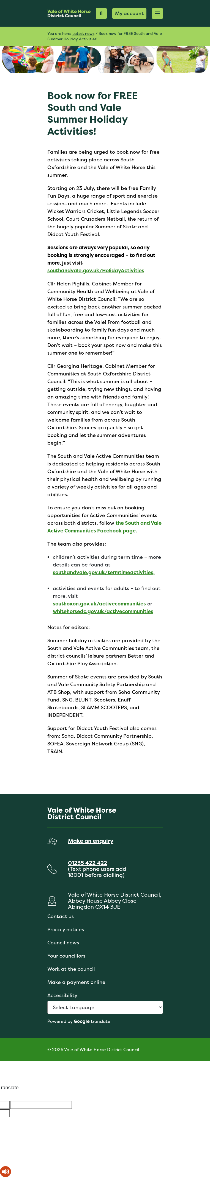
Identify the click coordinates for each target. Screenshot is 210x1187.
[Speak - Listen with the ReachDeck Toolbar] (5, 1171)
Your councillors (66, 955)
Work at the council (71, 969)
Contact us (60, 916)
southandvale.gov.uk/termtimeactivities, (104, 572)
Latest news (83, 33)
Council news (63, 942)
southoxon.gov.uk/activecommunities (99, 603)
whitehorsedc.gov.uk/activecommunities (103, 611)
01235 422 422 (87, 862)
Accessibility (62, 995)
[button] (157, 13)
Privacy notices (65, 929)
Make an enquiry (90, 840)
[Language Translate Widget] (105, 1007)
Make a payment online (76, 982)
